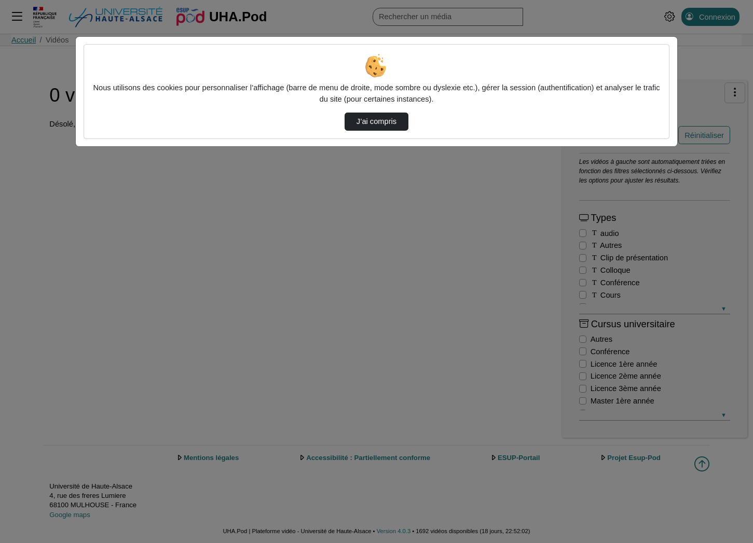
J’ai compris (376, 121)
